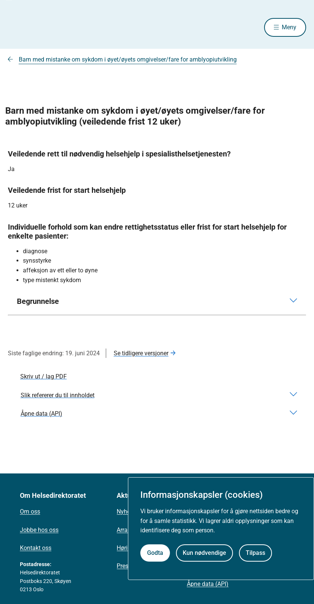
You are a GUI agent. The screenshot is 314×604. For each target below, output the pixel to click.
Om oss (30, 511)
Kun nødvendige (204, 552)
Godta (155, 552)
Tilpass (255, 552)
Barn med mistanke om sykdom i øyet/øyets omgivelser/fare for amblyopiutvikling (128, 59)
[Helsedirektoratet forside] (62, 27)
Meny (289, 27)
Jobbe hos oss (39, 529)
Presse (125, 565)
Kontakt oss (35, 547)
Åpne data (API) (207, 583)
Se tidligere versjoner (141, 353)
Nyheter (127, 511)
